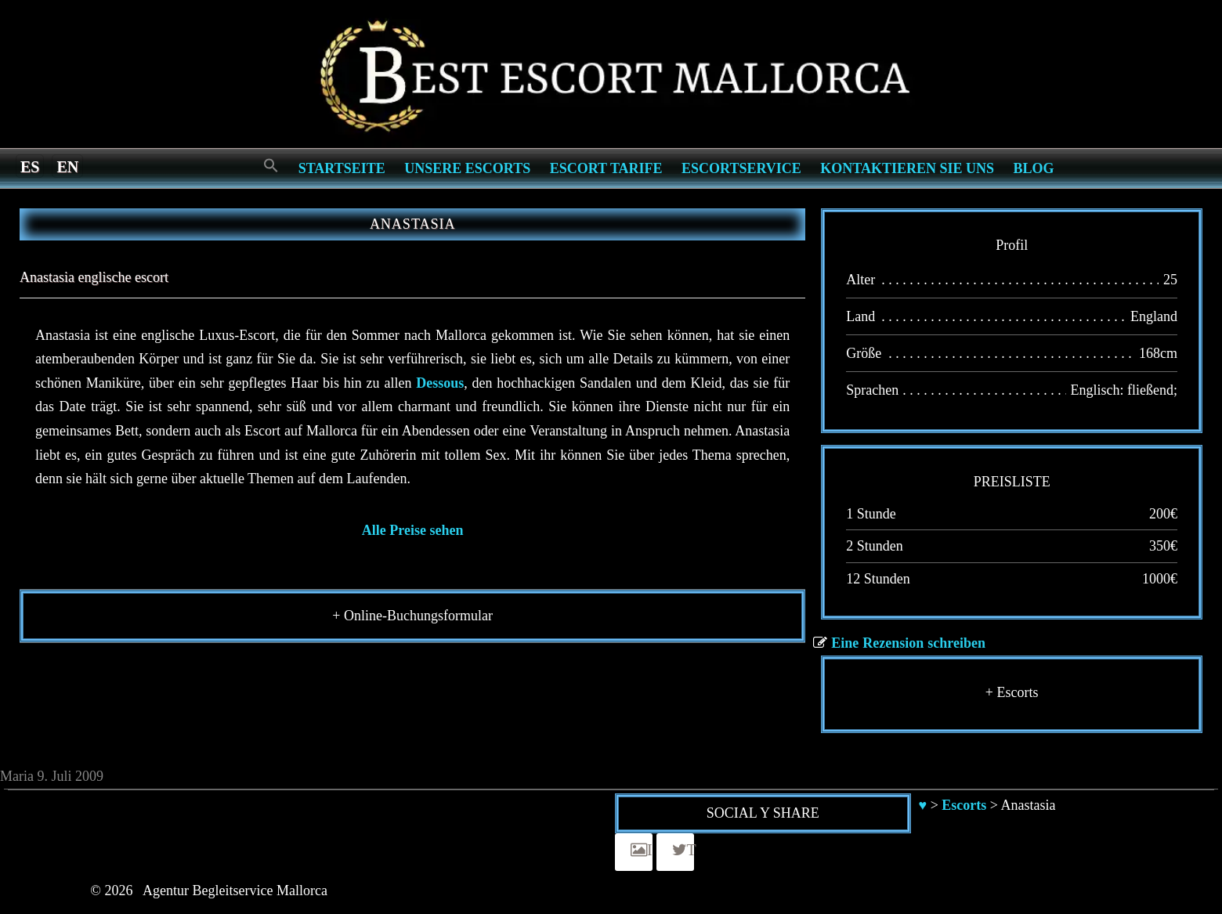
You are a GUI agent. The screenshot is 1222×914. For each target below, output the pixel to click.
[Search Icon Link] (271, 166)
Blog (1034, 168)
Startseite (341, 168)
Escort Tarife (606, 168)
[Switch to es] (30, 166)
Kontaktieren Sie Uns (907, 168)
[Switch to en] (67, 166)
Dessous (440, 383)
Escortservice (741, 168)
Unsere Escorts (467, 168)
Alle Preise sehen (413, 530)
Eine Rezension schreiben (908, 643)
